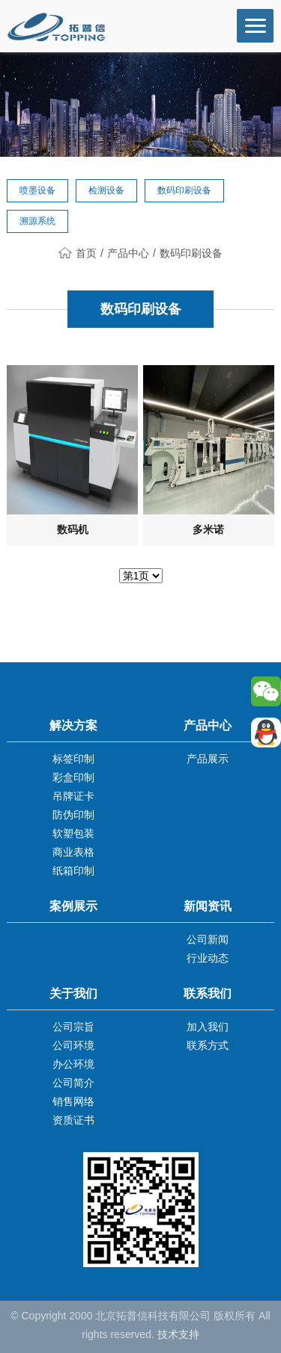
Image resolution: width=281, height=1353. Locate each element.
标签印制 (73, 759)
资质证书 (73, 1120)
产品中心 (128, 253)
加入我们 (208, 1027)
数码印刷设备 (184, 190)
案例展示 (73, 906)
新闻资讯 (208, 906)
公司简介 (73, 1083)
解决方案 (73, 725)
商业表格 (73, 852)
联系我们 (208, 993)
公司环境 (73, 1045)
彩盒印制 (73, 777)
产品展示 (208, 759)
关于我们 (73, 993)
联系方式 (208, 1045)
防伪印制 (73, 815)
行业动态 (208, 958)
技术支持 (178, 1334)
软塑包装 (73, 833)
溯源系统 (37, 221)
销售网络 (73, 1101)
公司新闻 (208, 939)
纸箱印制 (73, 871)
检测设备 (106, 190)
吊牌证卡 (73, 796)
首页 (77, 253)
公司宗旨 (73, 1027)
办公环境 (73, 1064)
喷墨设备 (37, 190)
